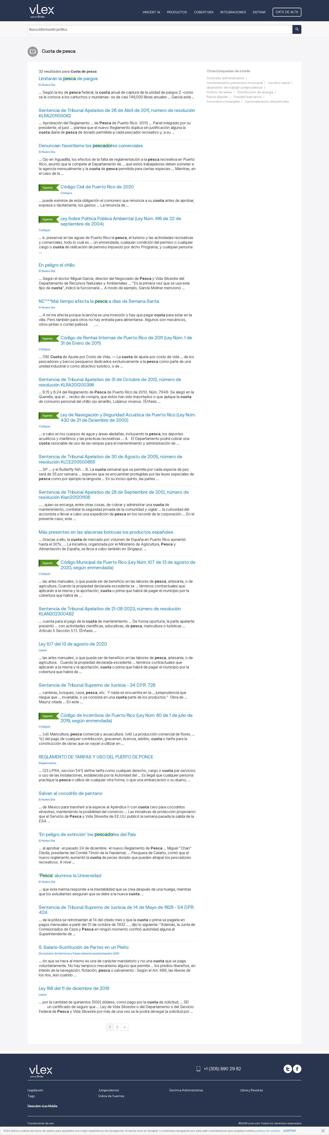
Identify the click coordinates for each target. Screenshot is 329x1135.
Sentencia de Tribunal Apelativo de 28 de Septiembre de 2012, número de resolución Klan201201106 (114, 495)
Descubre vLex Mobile (42, 1106)
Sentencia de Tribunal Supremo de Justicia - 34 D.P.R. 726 (97, 685)
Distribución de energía (255, 92)
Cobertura (203, 12)
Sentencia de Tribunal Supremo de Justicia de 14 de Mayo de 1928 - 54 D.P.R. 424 (116, 910)
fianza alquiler (217, 97)
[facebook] (297, 1069)
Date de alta (287, 12)
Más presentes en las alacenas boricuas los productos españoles (106, 532)
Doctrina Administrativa (186, 1090)
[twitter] (288, 1069)
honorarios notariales (223, 101)
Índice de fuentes (111, 1096)
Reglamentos (47, 762)
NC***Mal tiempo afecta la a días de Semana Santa (99, 301)
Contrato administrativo (225, 78)
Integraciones (233, 12)
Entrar (259, 12)
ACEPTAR (289, 1130)
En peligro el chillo (57, 265)
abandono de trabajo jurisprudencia (234, 87)
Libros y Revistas (251, 1090)
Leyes (42, 650)
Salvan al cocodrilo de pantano (70, 793)
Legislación (35, 1090)
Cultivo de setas (219, 92)
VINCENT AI (151, 12)
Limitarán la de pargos (68, 78)
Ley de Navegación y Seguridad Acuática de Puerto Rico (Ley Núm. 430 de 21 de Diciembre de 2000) (128, 417)
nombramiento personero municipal (235, 83)
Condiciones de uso (41, 1123)
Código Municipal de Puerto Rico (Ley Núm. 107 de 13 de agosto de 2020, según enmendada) (128, 565)
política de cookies (267, 1130)
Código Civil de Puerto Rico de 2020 (97, 186)
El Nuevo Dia (47, 84)
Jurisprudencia (109, 1090)
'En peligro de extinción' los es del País (87, 834)
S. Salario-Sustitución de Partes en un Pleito (83, 947)
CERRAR (322, 1130)
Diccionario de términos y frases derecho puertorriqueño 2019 (79, 953)
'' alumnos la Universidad (70, 875)
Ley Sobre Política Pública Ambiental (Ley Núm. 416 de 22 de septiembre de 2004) (121, 221)
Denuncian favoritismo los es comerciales (91, 145)
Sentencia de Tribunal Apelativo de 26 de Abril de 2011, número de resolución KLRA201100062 (117, 113)
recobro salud (279, 83)
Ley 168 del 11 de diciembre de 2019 (74, 988)
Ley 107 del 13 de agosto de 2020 (73, 644)
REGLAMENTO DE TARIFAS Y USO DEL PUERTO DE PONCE (96, 756)
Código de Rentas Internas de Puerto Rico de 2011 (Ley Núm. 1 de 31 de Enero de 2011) (126, 340)
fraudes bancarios (248, 97)
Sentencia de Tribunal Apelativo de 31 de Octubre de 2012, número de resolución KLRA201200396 (110, 382)
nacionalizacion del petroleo (267, 101)
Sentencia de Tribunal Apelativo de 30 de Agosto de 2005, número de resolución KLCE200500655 (110, 459)
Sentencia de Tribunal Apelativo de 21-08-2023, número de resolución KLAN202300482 (110, 611)
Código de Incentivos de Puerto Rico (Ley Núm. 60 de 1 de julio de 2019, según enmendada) (127, 718)
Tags (31, 1096)
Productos (177, 12)
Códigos (66, 192)
